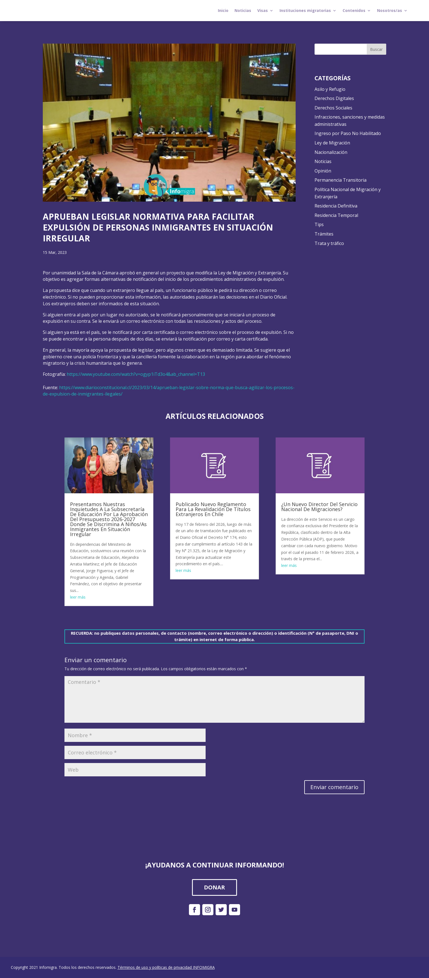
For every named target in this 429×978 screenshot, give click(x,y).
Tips (319, 224)
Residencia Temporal (336, 215)
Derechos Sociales (333, 108)
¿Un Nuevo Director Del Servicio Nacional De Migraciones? (319, 506)
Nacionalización (331, 152)
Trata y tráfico (329, 243)
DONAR (214, 887)
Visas (262, 10)
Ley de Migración (332, 143)
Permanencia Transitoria (340, 180)
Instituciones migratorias (305, 10)
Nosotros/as (389, 10)
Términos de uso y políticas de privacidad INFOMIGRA (166, 967)
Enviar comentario (334, 787)
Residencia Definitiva (336, 206)
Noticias (243, 10)
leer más (78, 597)
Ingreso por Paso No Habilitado (348, 133)
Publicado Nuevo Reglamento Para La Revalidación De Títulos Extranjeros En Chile (213, 509)
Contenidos (354, 10)
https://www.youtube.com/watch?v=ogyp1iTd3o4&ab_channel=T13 (136, 374)
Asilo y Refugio (330, 89)
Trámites (324, 234)
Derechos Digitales (334, 98)
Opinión (323, 171)
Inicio (223, 10)
